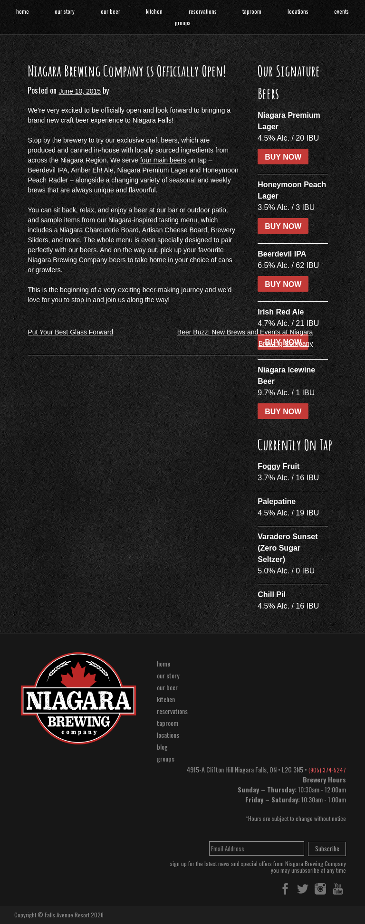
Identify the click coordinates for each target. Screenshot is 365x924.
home (22, 11)
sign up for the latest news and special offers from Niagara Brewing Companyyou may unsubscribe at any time (258, 867)
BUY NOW (283, 157)
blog (162, 747)
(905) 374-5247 (327, 770)
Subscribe (327, 848)
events (341, 11)
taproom (251, 11)
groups (183, 23)
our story (65, 11)
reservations (203, 11)
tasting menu (177, 220)
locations (298, 11)
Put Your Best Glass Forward (70, 332)
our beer (110, 11)
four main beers (163, 160)
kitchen (154, 11)
